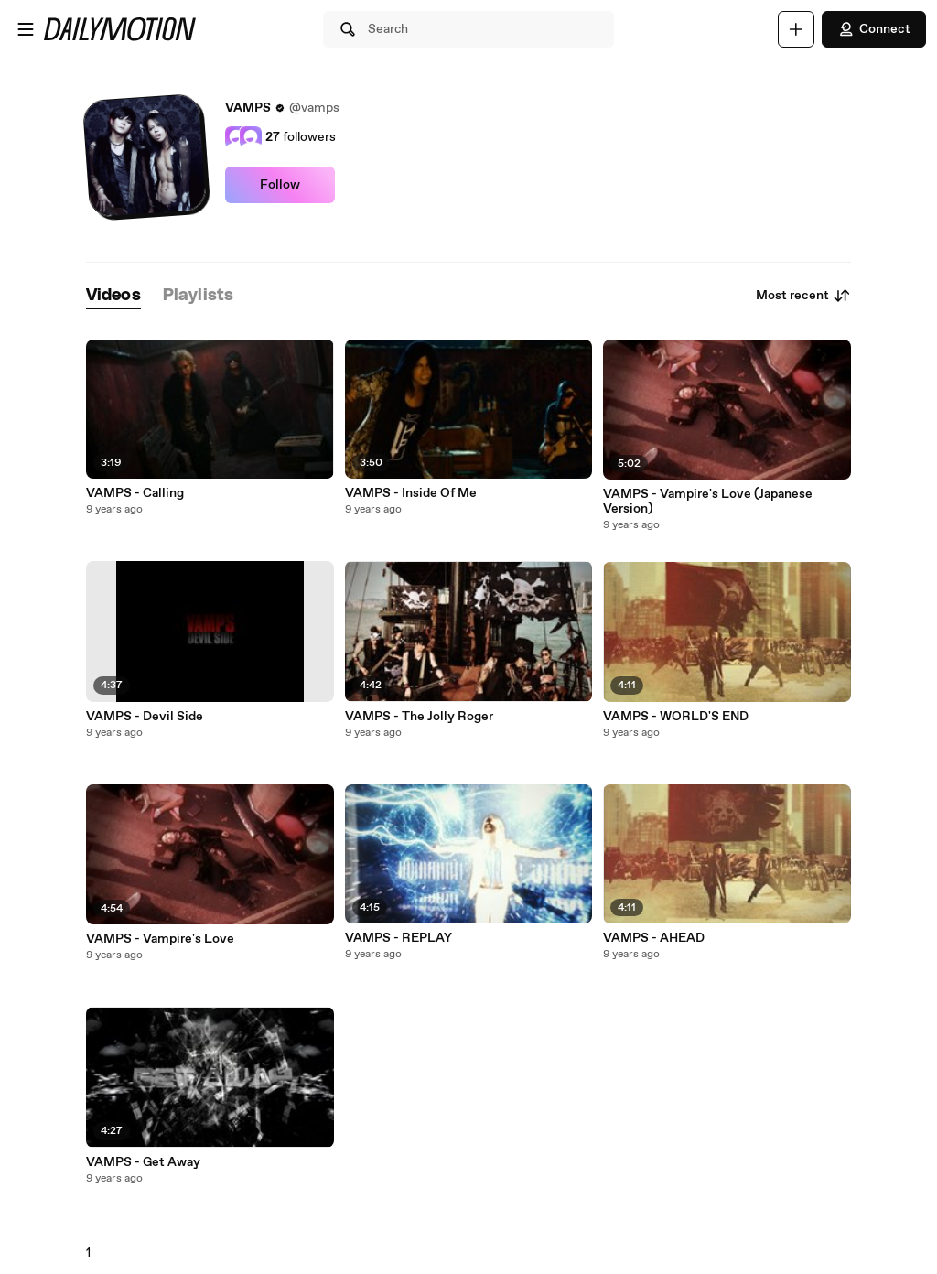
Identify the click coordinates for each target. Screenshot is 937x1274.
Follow (280, 185)
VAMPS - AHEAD (654, 938)
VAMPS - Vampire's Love (160, 939)
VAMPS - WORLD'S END (676, 716)
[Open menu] (25, 29)
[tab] (113, 296)
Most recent (803, 295)
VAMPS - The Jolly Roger (419, 716)
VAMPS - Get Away (143, 1162)
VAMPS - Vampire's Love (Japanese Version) (708, 501)
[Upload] (796, 29)
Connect (873, 29)
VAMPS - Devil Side (144, 716)
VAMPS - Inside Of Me (411, 493)
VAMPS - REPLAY (398, 938)
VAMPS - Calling (135, 493)
